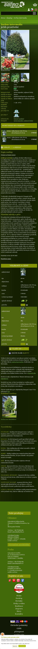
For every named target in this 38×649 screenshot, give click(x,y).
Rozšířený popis (6, 259)
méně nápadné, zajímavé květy (23, 121)
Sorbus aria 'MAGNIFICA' (8, 419)
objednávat (4, 379)
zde (9, 391)
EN (35, 9)
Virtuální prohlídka (19, 544)
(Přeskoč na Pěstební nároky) (8, 155)
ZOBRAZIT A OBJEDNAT (12, 147)
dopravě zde (31, 373)
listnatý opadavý (19, 119)
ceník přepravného (17, 362)
